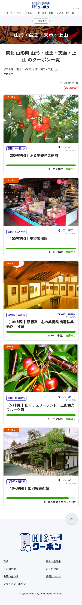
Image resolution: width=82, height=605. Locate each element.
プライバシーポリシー (16, 583)
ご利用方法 (10, 569)
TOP (6, 561)
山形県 (28, 13)
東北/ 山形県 (67, 148)
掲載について (53, 576)
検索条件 (42, 21)
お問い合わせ (11, 576)
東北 (19, 13)
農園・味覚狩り (16, 148)
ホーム (9, 13)
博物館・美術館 (16, 315)
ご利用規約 (52, 569)
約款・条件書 (53, 561)
